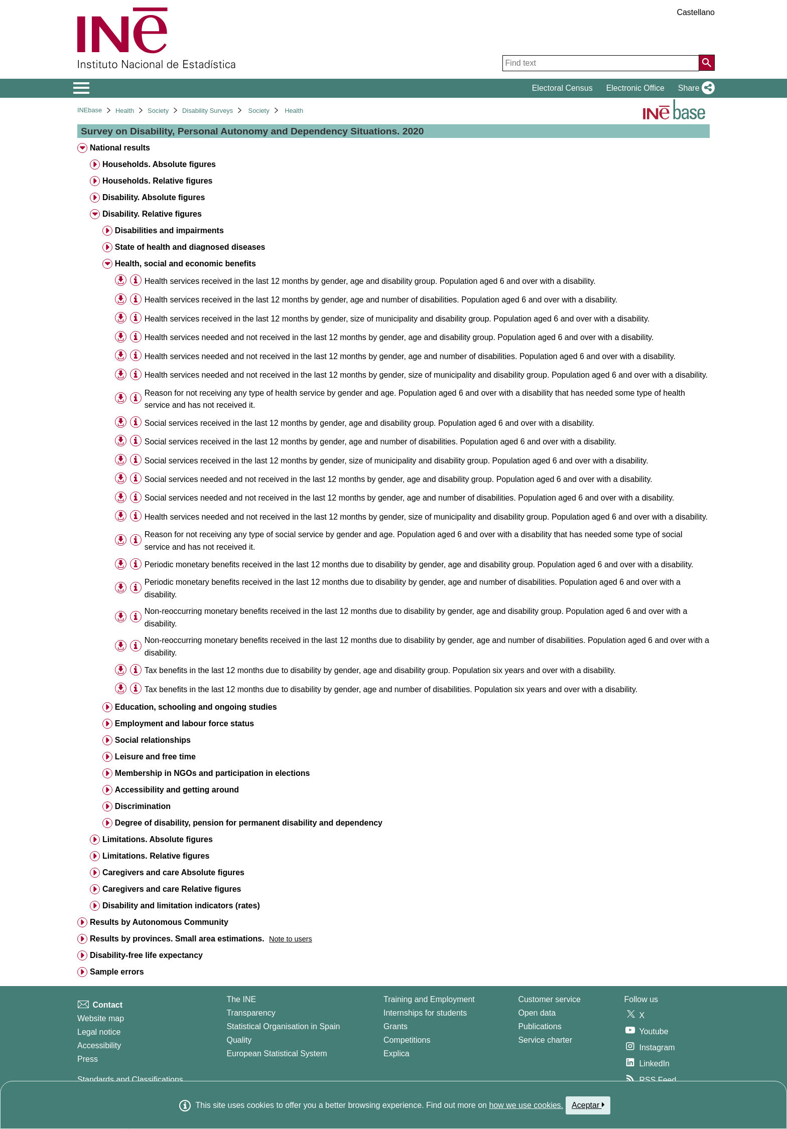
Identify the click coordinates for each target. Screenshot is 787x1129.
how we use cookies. (526, 1105)
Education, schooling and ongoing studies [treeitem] (196, 707)
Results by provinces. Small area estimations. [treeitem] (177, 938)
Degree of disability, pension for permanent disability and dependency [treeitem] (248, 823)
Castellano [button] (696, 12)
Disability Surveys (207, 110)
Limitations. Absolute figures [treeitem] (157, 839)
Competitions (406, 1040)
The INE (241, 999)
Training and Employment (429, 999)
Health (124, 110)
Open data (537, 1013)
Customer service (549, 999)
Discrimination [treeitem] (143, 806)
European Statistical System (276, 1053)
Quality (238, 1040)
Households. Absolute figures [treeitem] (159, 164)
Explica (396, 1053)
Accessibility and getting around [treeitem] (177, 789)
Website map (100, 1018)
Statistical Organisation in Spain (283, 1026)
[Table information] (135, 280)
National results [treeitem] (120, 147)
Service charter (545, 1040)
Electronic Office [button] (635, 88)
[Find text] (600, 63)
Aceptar (588, 1104)
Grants (395, 1026)
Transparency (250, 1013)
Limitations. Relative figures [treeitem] (155, 856)
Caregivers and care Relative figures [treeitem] (171, 889)
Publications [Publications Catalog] (539, 1026)
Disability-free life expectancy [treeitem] (146, 955)
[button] (694, 88)
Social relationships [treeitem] (153, 740)
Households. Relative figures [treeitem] (157, 181)
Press (87, 1059)
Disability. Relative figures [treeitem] (152, 214)
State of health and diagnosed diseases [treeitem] (190, 247)
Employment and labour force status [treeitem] (184, 723)
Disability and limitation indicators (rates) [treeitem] (181, 905)
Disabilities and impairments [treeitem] (169, 230)
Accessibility (99, 1045)
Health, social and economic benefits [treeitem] (185, 263)
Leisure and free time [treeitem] (155, 756)
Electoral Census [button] (562, 88)
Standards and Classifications (130, 1079)
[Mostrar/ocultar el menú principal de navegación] (81, 88)
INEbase (89, 110)
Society (158, 110)
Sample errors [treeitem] (117, 971)
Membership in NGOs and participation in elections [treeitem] (212, 773)
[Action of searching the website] (707, 63)
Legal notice (98, 1032)
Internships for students (425, 1013)
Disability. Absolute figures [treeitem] (153, 197)
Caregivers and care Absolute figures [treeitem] (173, 872)
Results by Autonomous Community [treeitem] (159, 922)
